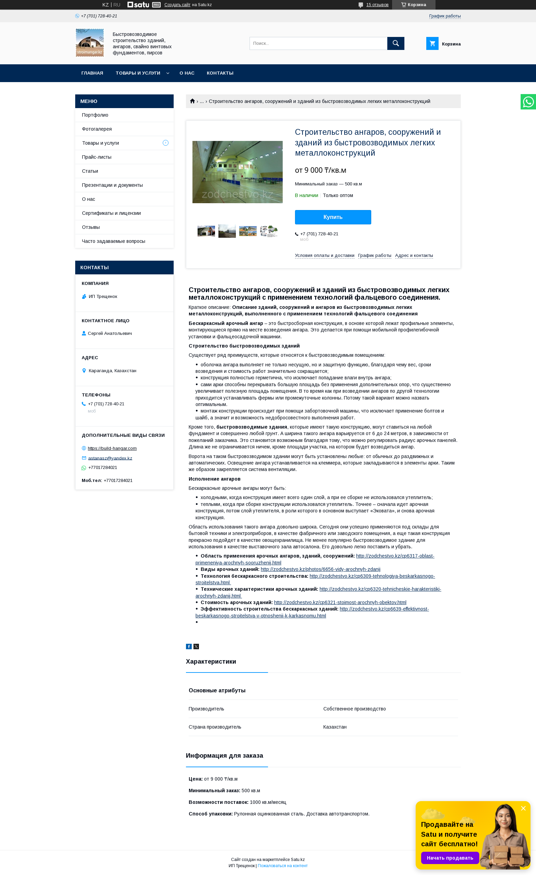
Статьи (90, 171)
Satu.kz (298, 859)
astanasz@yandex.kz (110, 457)
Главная (92, 73)
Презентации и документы (112, 185)
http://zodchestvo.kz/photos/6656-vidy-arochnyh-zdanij (320, 569)
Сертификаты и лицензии (111, 213)
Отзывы (91, 227)
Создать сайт (177, 4)
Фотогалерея (97, 129)
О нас (187, 73)
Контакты (220, 73)
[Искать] (395, 43)
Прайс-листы (96, 157)
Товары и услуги (138, 73)
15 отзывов (377, 4)
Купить (333, 217)
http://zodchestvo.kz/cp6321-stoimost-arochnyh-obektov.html (340, 602)
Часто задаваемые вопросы (113, 241)
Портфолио (95, 115)
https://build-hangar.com (112, 448)
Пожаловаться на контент (283, 865)
